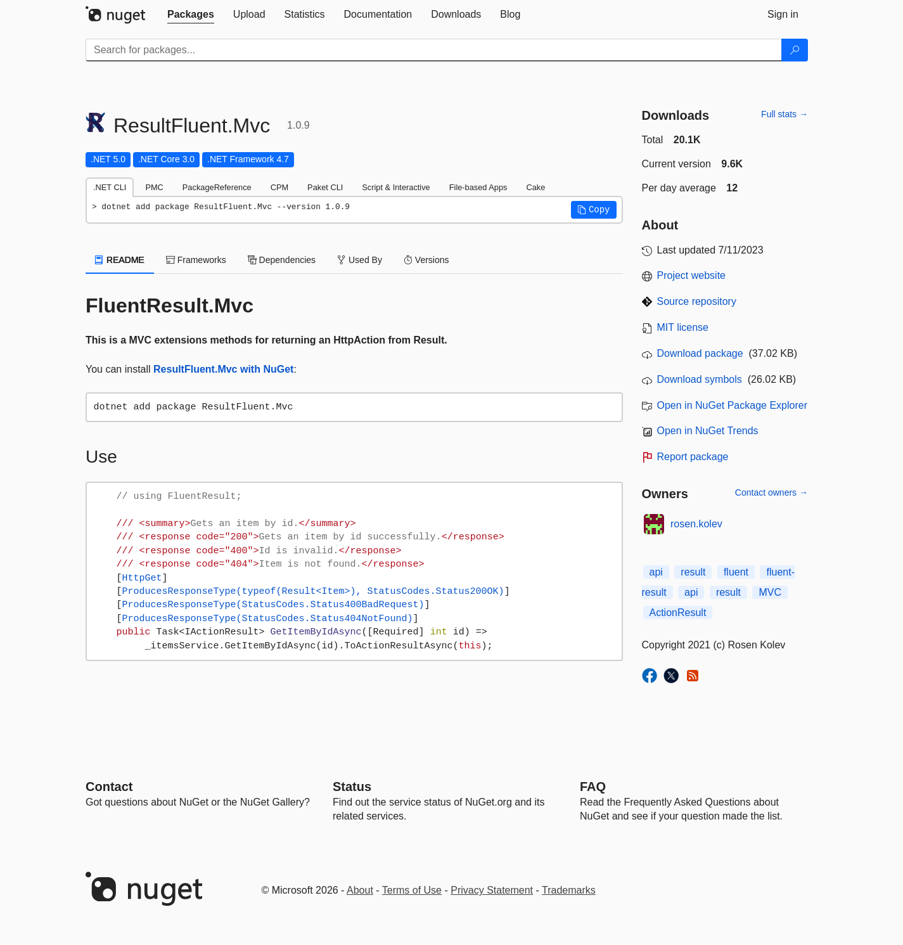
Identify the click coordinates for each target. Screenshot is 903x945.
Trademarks (569, 890)
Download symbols (699, 379)
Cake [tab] (535, 187)
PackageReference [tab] (217, 187)
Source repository (696, 301)
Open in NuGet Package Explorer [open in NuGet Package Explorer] (732, 405)
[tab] (191, 15)
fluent (736, 572)
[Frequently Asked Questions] (593, 787)
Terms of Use (412, 890)
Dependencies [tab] (282, 260)
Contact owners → (771, 492)
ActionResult (678, 612)
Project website (691, 275)
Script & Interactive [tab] (396, 187)
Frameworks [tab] (196, 260)
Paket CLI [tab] (325, 187)
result (693, 572)
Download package (700, 353)
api (656, 572)
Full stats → (784, 114)
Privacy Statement (492, 890)
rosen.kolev (696, 523)
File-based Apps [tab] (478, 187)
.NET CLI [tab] (109, 187)
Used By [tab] (359, 260)
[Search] (794, 50)
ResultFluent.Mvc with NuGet (223, 369)
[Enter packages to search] (434, 50)
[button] (594, 210)
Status (352, 787)
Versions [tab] (426, 260)
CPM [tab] (279, 187)
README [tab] (119, 260)
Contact (109, 787)
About (360, 890)
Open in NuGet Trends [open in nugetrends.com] (708, 430)
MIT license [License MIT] (683, 327)
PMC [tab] (154, 187)
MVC (770, 592)
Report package (693, 456)
